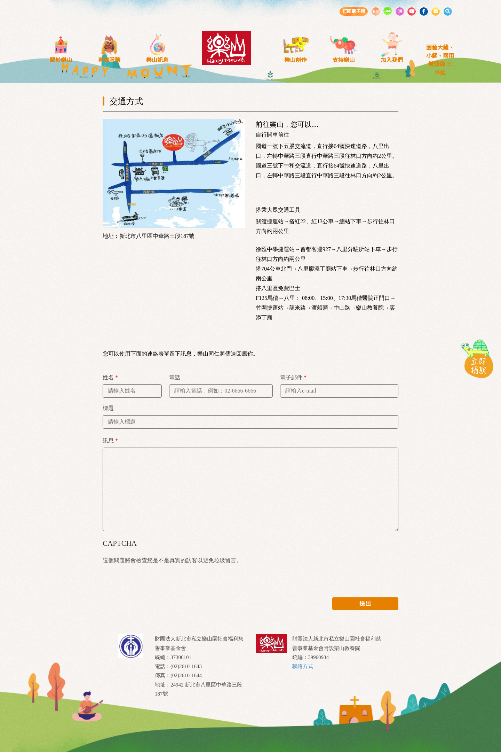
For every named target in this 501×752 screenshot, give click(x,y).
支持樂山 (344, 60)
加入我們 (392, 60)
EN (375, 11)
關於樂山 (61, 60)
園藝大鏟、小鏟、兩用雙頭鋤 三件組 (440, 60)
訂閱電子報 (353, 11)
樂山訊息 (157, 60)
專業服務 (109, 60)
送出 (365, 604)
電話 (174, 377)
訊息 (110, 440)
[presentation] (155, 578)
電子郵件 (293, 377)
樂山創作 (295, 60)
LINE (387, 11)
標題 (108, 408)
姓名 (110, 377)
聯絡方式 (302, 666)
